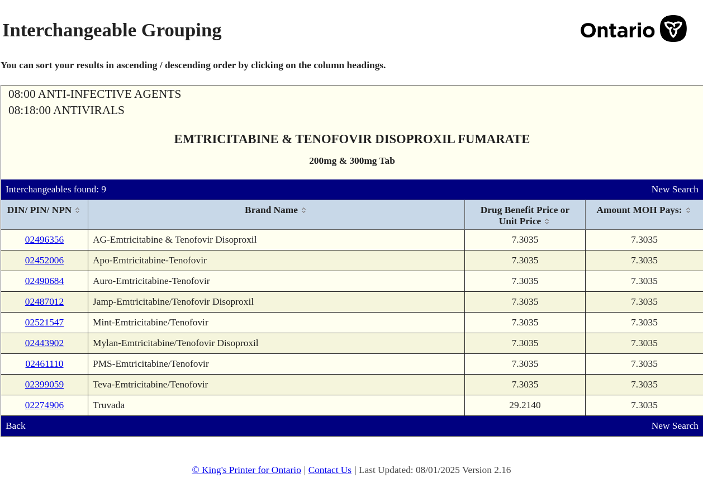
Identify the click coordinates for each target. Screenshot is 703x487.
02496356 (44, 239)
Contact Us (330, 470)
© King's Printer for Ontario (246, 470)
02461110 (44, 363)
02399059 (44, 384)
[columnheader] (44, 215)
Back (16, 425)
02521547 (44, 322)
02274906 (44, 405)
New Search (675, 189)
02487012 (44, 301)
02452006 (44, 260)
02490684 (44, 281)
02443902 (44, 343)
